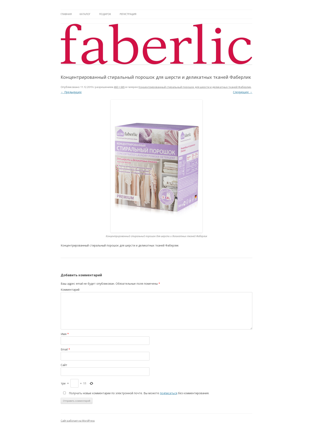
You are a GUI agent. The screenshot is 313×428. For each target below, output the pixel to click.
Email (65, 349)
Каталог (85, 14)
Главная (66, 14)
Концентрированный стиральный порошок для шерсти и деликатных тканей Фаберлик (195, 87)
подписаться (168, 393)
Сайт (64, 365)
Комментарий (70, 289)
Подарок (105, 14)
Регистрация (128, 14)
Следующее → (242, 92)
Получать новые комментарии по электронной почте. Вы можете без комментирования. (135, 393)
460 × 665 (119, 87)
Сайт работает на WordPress (78, 420)
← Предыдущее (71, 92)
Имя (65, 334)
